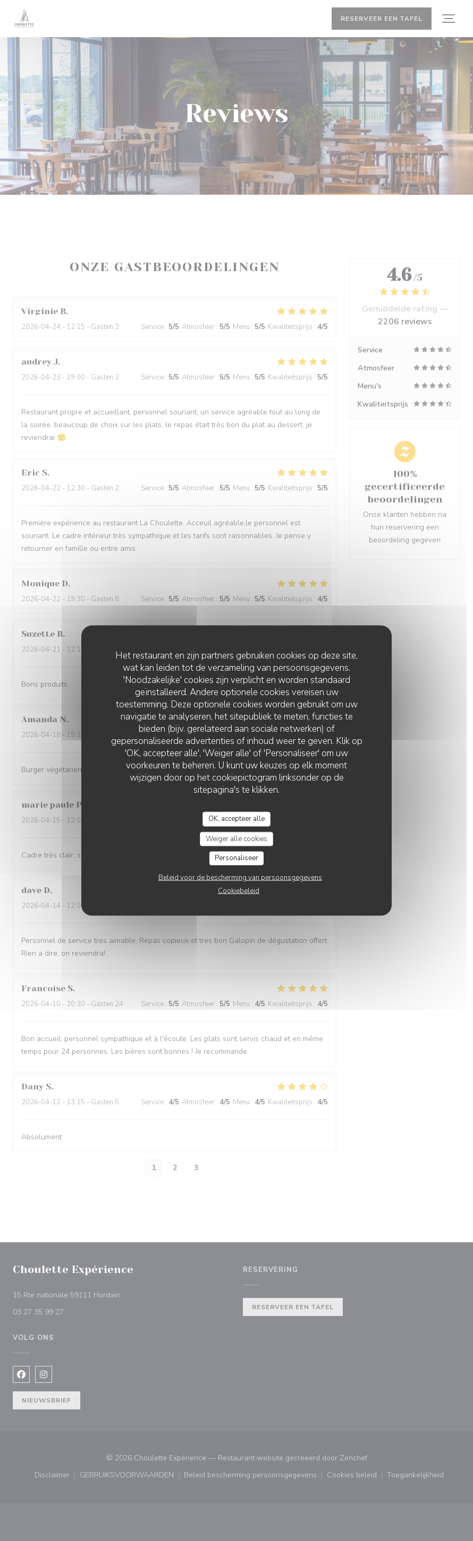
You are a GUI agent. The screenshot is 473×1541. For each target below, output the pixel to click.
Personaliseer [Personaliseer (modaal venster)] (236, 858)
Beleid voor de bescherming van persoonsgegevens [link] (240, 877)
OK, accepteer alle (236, 819)
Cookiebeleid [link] (238, 890)
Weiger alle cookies (236, 838)
